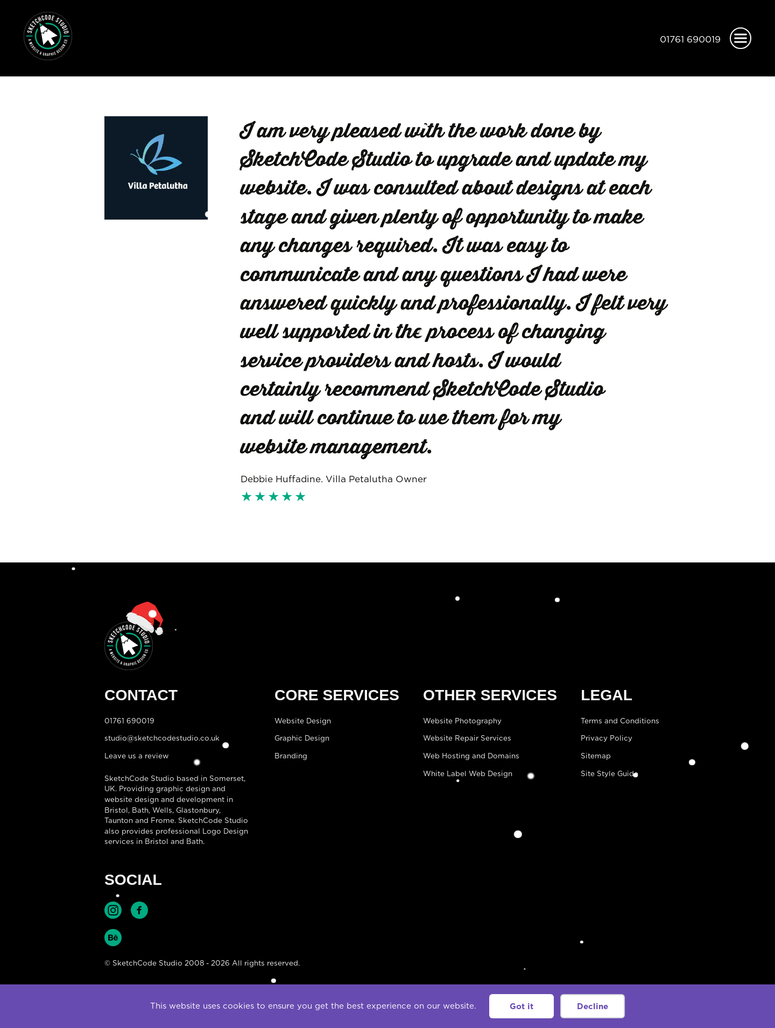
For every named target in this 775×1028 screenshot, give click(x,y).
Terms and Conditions (620, 721)
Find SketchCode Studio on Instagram (113, 910)
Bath (140, 810)
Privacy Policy (606, 738)
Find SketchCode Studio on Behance (113, 937)
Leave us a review (136, 756)
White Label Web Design (467, 773)
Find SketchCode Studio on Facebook (139, 910)
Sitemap (596, 756)
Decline (592, 1006)
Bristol (116, 810)
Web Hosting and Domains (471, 756)
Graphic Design (301, 738)
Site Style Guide (609, 773)
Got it (521, 1006)
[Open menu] (740, 38)
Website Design (302, 721)
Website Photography (462, 721)
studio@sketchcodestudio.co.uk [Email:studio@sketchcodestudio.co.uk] (162, 738)
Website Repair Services (467, 738)
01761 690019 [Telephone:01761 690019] (690, 39)
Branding (290, 756)
